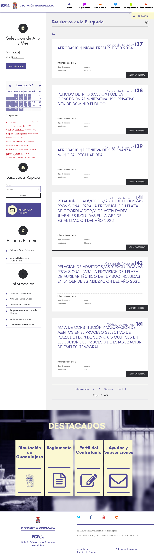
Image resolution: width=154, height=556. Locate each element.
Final (120, 389)
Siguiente (108, 389)
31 (21, 109)
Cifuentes (21, 125)
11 (25, 98)
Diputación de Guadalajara (29, 452)
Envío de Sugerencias (20, 319)
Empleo (9, 133)
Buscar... (9, 185)
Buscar (23, 195)
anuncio (10, 122)
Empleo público (20, 133)
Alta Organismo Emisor (21, 299)
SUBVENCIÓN (22, 157)
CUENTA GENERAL (15, 129)
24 (21, 105)
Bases (7, 126)
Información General (20, 304)
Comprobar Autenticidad (22, 324)
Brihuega (12, 126)
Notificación (24, 145)
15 (10, 102)
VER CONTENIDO (137, 75)
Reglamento (59, 447)
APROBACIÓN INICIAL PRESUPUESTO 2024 (95, 48)
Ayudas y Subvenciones (118, 450)
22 (10, 105)
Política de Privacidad (126, 549)
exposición (9, 138)
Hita (15, 137)
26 (29, 105)
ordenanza (12, 149)
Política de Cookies (86, 552)
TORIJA (33, 157)
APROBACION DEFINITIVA (24, 122)
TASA (28, 157)
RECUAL (27, 153)
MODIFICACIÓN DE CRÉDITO (14, 141)
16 (16, 102)
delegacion (36, 130)
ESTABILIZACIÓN (33, 133)
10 (21, 98)
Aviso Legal (82, 549)
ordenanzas (32, 149)
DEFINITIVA (28, 130)
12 (29, 98)
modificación (29, 141)
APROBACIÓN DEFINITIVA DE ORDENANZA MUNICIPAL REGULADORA (94, 152)
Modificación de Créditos (13, 145)
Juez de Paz (20, 137)
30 (16, 109)
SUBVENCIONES (11, 157)
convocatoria (35, 126)
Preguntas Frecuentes (20, 293)
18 (25, 102)
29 (10, 109)
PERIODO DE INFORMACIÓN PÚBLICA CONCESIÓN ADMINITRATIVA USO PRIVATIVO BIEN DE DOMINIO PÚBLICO (96, 99)
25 (25, 105)
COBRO (29, 126)
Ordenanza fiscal (23, 149)
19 (29, 102)
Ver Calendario (15, 66)
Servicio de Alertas (25, 211)
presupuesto (15, 153)
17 (21, 102)
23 (16, 105)
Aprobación (35, 122)
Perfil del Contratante (88, 450)
